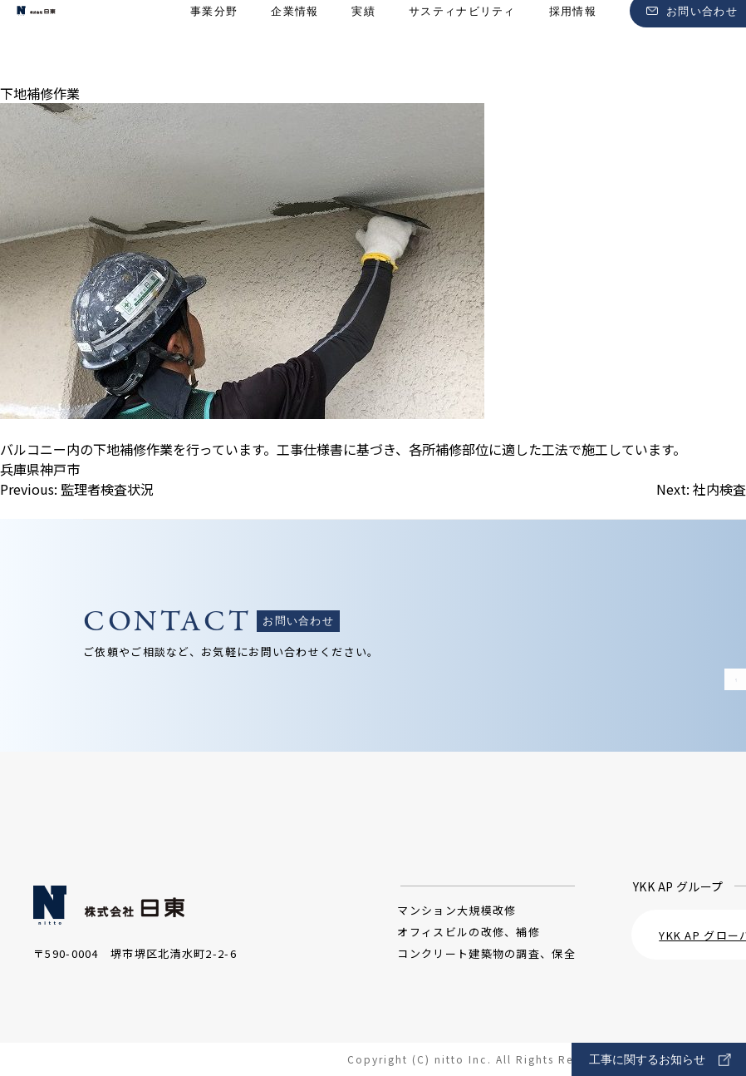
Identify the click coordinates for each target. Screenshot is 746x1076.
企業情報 (294, 42)
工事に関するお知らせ (660, 1060)
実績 (363, 42)
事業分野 (214, 42)
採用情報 (572, 42)
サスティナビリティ (462, 42)
